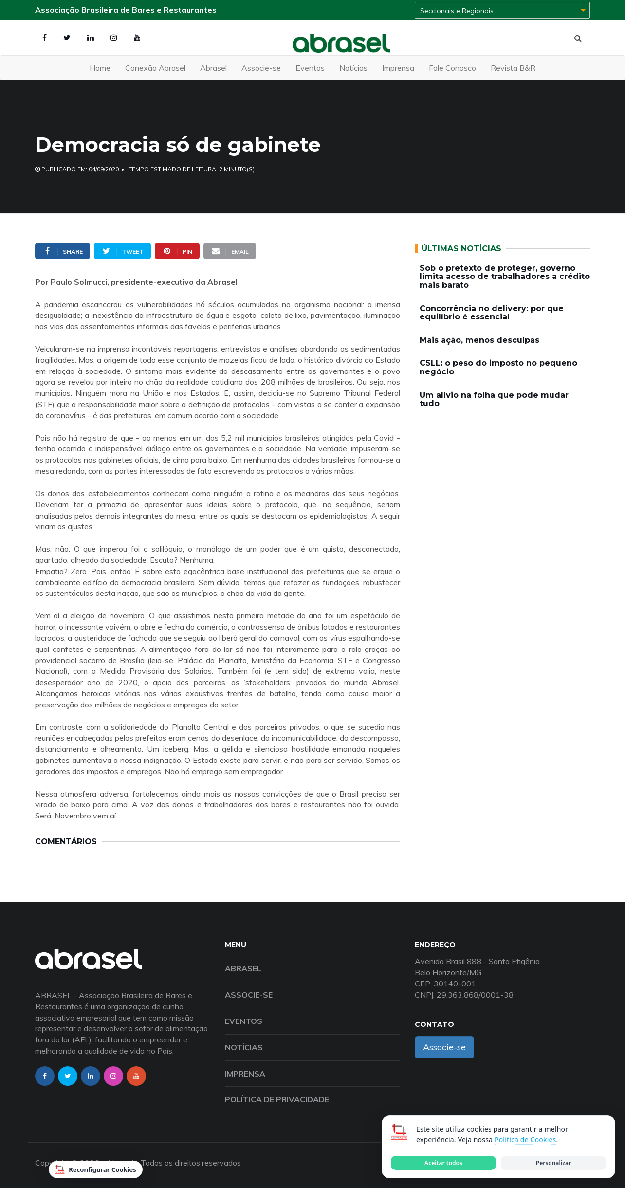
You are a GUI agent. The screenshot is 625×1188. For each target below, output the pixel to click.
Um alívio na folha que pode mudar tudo (494, 399)
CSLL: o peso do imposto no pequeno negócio (498, 367)
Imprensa (398, 68)
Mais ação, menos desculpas (479, 340)
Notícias (353, 68)
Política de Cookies (525, 1139)
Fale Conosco (452, 68)
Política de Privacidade (277, 1099)
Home (100, 68)
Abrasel (213, 68)
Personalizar (553, 1163)
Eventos (310, 68)
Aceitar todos (443, 1163)
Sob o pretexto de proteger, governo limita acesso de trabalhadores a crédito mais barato (505, 276)
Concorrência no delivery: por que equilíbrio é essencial (492, 313)
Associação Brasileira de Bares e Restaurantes (126, 10)
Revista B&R (513, 68)
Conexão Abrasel (155, 68)
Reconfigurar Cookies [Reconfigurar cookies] (95, 1169)
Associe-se (261, 68)
